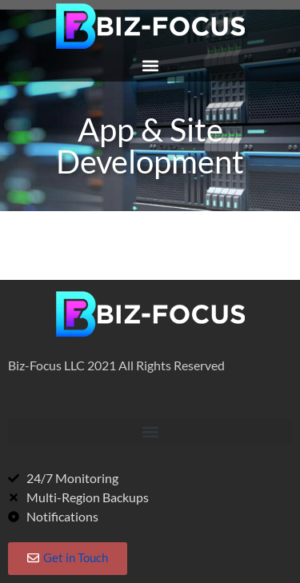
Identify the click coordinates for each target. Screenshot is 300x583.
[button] (150, 65)
